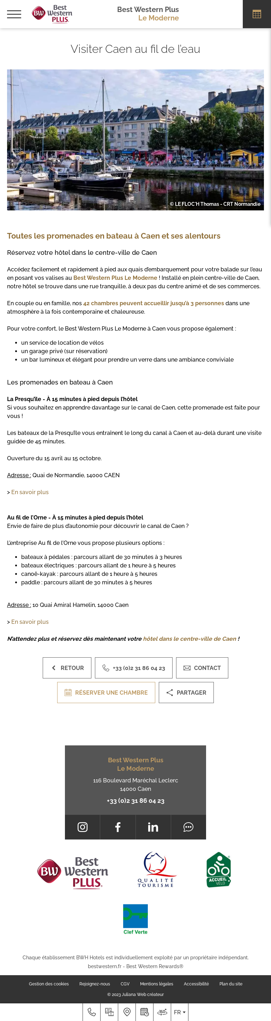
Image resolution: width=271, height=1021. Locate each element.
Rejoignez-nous (94, 984)
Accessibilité (196, 984)
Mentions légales (156, 984)
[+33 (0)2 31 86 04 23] (91, 1012)
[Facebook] (117, 827)
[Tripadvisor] (188, 827)
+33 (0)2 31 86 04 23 (135, 800)
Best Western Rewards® (154, 966)
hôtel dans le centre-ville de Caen (189, 638)
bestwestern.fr (104, 966)
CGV (125, 984)
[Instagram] (82, 827)
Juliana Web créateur (143, 994)
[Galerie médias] (109, 1012)
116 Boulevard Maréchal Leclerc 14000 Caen (135, 784)
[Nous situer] (127, 1012)
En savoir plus (30, 492)
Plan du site (230, 984)
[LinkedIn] (153, 827)
